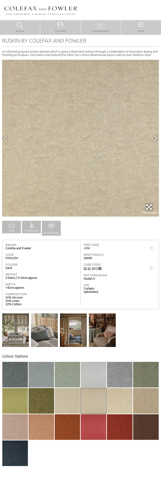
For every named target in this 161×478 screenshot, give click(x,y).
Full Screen (149, 209)
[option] (80, 138)
